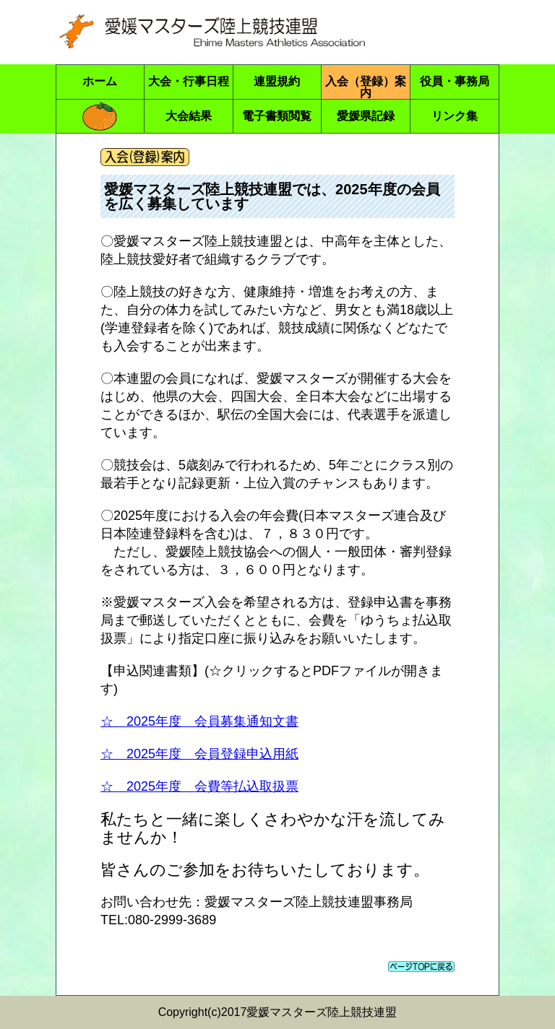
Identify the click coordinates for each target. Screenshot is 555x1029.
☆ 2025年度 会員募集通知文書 (199, 721)
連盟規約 (277, 81)
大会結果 (188, 116)
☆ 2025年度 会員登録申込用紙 (199, 754)
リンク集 (454, 116)
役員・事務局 (454, 81)
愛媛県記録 (366, 116)
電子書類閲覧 (276, 116)
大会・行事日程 (188, 81)
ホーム (99, 81)
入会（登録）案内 (365, 87)
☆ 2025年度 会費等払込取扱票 (199, 786)
